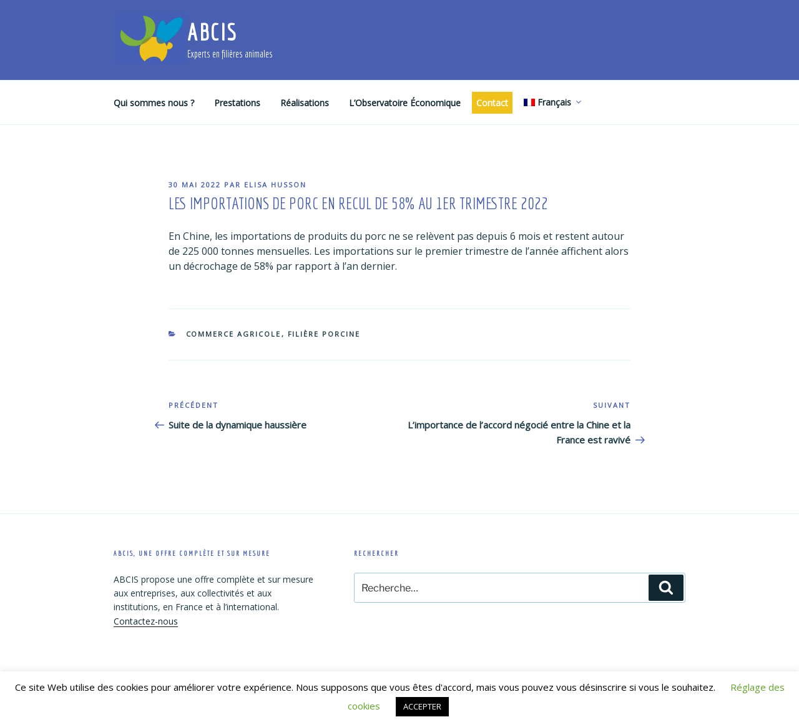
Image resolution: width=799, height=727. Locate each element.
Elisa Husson (275, 184)
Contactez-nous (146, 621)
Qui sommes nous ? (154, 103)
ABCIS (212, 32)
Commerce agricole (234, 334)
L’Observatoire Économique (405, 103)
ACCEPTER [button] (422, 706)
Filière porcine (324, 334)
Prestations (237, 103)
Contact (492, 103)
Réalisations (304, 103)
